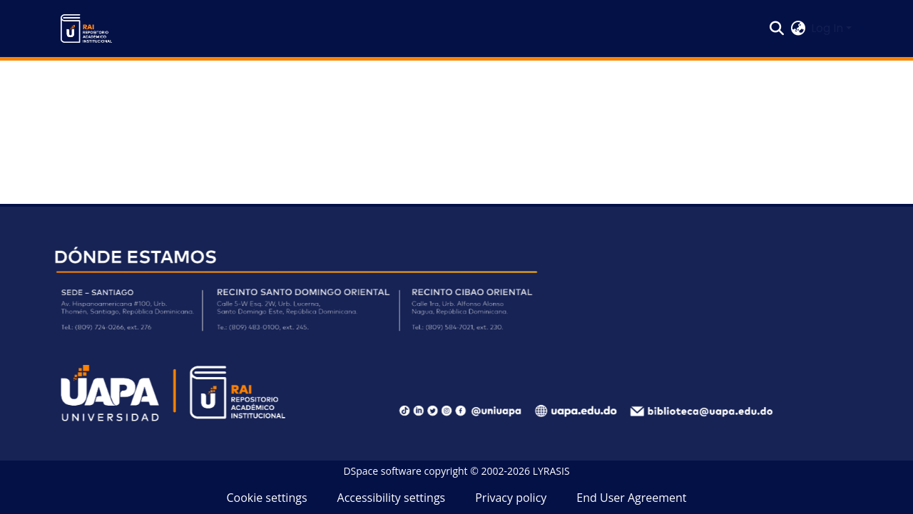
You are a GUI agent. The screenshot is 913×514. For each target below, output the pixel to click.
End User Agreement (631, 497)
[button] (86, 28)
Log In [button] (828, 28)
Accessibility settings (391, 497)
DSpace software (382, 471)
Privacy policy (510, 497)
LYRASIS (551, 471)
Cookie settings (266, 497)
